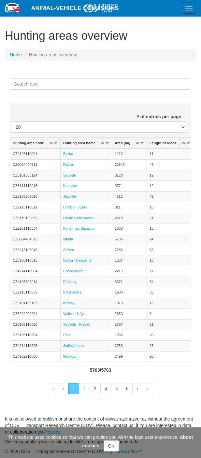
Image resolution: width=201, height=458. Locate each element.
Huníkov (69, 356)
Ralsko (68, 164)
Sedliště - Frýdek (76, 324)
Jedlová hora (73, 346)
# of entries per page (158, 116)
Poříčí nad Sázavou (78, 228)
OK (111, 446)
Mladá (68, 239)
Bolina (68, 154)
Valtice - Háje (73, 314)
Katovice (70, 186)
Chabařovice (73, 271)
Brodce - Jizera (75, 207)
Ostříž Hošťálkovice (78, 218)
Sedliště (69, 175)
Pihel (67, 335)
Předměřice (72, 292)
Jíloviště (69, 196)
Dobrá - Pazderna (77, 260)
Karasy (68, 303)
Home (16, 54)
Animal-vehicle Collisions (75, 8)
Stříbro (68, 250)
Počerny (69, 282)
